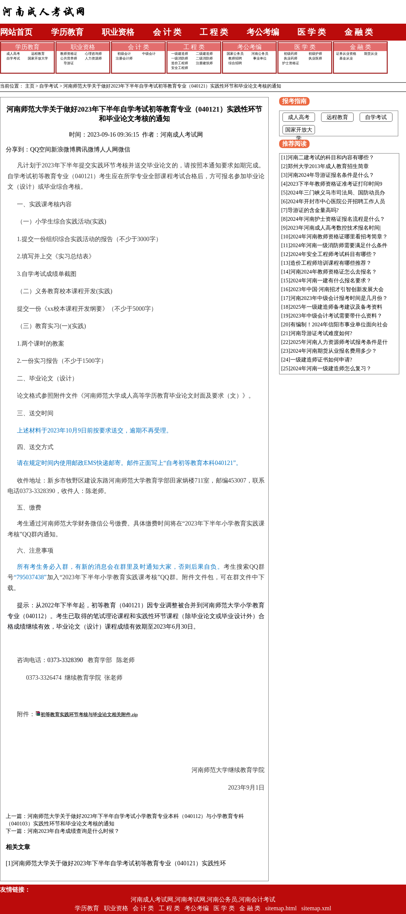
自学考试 (13, 58)
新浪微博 (63, 149)
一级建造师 (179, 53)
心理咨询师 (93, 53)
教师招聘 (235, 58)
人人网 (109, 149)
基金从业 (346, 58)
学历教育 (67, 32)
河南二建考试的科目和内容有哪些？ (331, 157)
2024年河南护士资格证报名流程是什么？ (336, 219)
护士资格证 (290, 63)
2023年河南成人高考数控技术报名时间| (334, 228)
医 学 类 (311, 32)
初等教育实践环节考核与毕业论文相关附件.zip (89, 714)
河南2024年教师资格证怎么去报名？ (333, 272)
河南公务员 (259, 53)
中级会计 (149, 53)
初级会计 (124, 53)
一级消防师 (179, 58)
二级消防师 (204, 58)
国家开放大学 (38, 58)
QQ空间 (40, 149)
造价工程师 (179, 63)
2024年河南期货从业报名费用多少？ (333, 351)
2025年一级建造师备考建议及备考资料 (336, 307)
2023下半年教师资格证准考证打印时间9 (335, 184)
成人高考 (13, 53)
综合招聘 (235, 63)
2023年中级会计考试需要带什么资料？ (336, 316)
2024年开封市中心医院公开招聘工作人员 (336, 201)
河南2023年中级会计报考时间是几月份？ (339, 298)
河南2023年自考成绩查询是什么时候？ (73, 831)
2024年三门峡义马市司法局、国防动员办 (336, 192)
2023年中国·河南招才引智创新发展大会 (337, 289)
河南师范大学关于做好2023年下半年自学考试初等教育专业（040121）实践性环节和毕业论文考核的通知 (172, 86)
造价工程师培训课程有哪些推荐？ (330, 263)
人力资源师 (93, 58)
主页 (30, 86)
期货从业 (371, 53)
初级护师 (315, 53)
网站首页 (16, 32)
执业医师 (315, 58)
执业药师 (290, 58)
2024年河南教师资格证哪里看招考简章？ (339, 236)
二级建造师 (204, 53)
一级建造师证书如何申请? (321, 359)
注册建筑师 (204, 63)
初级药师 (290, 53)
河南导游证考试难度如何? (321, 333)
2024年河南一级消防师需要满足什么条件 (338, 245)
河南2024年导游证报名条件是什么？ (331, 175)
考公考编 (263, 32)
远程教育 (38, 53)
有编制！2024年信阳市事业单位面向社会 (339, 324)
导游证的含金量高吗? (313, 210)
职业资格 (118, 32)
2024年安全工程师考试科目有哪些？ (333, 254)
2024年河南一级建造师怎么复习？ (330, 368)
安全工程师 (179, 68)
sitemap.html (281, 908)
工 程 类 (214, 32)
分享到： (18, 149)
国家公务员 (235, 53)
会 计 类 (167, 32)
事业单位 (260, 58)
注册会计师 (124, 58)
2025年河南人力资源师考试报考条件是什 (339, 342)
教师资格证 (68, 53)
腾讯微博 (87, 149)
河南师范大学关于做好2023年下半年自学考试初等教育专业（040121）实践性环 (119, 863)
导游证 (69, 63)
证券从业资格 (346, 53)
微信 (124, 149)
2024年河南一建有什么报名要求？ (330, 280)
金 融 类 (358, 32)
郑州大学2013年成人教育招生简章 (328, 166)
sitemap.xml (316, 908)
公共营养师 (68, 58)
